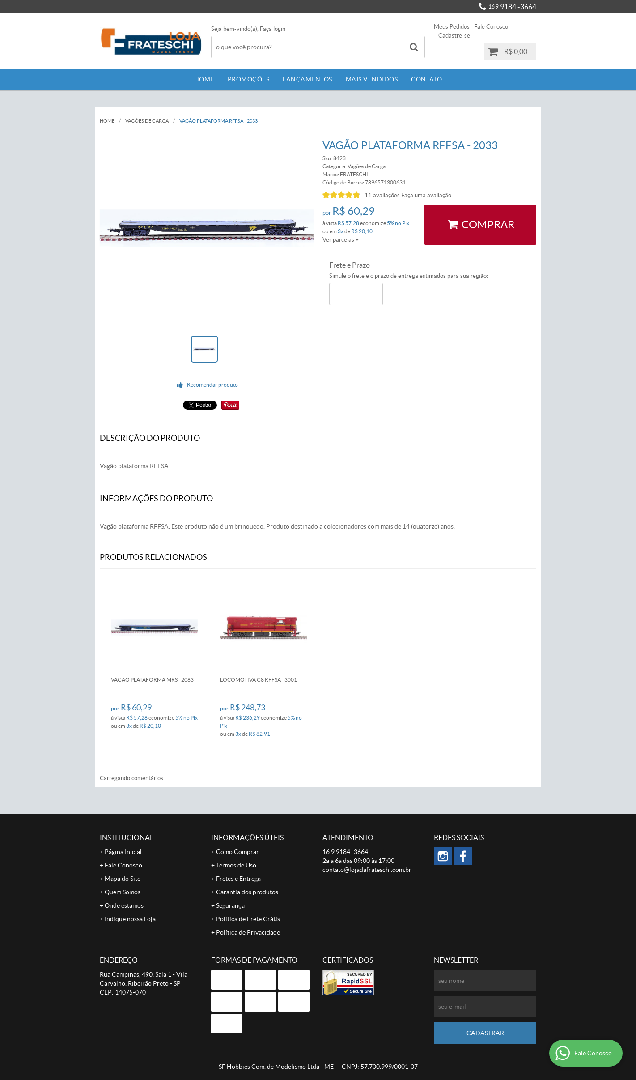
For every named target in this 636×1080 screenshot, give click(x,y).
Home (204, 79)
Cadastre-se (454, 35)
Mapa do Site (122, 878)
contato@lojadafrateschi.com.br (366, 869)
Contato (426, 79)
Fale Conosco (491, 26)
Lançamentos (307, 79)
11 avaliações (382, 195)
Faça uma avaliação (426, 195)
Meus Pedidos (452, 26)
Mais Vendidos (372, 79)
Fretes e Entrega (238, 878)
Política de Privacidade (248, 932)
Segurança (230, 905)
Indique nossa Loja (130, 918)
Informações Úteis (247, 837)
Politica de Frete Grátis (248, 918)
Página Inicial (123, 851)
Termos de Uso (236, 865)
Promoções (249, 79)
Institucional (126, 837)
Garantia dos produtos (247, 892)
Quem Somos (122, 892)
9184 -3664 (512, 7)
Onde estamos (124, 905)
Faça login (272, 29)
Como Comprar (237, 851)
